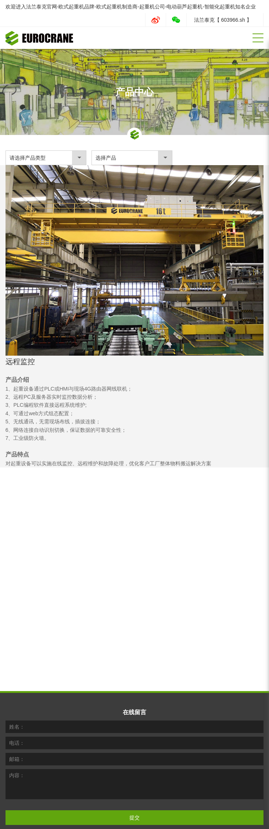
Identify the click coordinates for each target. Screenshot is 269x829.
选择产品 (106, 158)
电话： (17, 713)
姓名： (17, 697)
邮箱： (17, 729)
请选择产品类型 (28, 158)
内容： (17, 745)
